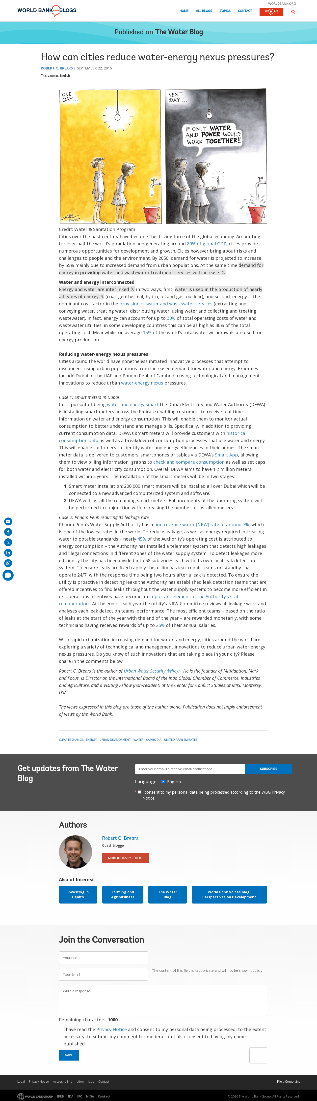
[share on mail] (8, 521)
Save (69, 1055)
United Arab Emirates (180, 740)
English (65, 75)
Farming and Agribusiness (122, 894)
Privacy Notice (111, 1029)
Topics (225, 11)
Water (138, 740)
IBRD (60, 1096)
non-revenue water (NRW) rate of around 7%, (202, 524)
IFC (79, 1096)
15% (147, 332)
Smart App (226, 455)
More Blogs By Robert (125, 858)
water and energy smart (132, 404)
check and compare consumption (189, 462)
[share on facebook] (8, 532)
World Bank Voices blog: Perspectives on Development (229, 894)
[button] (293, 12)
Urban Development (115, 740)
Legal (21, 1081)
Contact (245, 11)
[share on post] (8, 542)
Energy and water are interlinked (97, 289)
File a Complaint (288, 1081)
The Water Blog (179, 32)
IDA (70, 1096)
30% (171, 318)
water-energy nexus (142, 383)
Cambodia (153, 740)
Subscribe (268, 769)
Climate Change (71, 740)
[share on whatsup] (8, 563)
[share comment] (8, 575)
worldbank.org (282, 3)
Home (184, 11)
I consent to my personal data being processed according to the (213, 795)
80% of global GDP (206, 244)
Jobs (91, 1081)
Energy (91, 740)
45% (141, 539)
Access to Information (68, 1081)
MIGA (90, 1096)
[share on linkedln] (8, 553)
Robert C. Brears (57, 68)
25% (160, 625)
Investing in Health (78, 894)
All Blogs (204, 11)
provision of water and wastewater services (165, 304)
